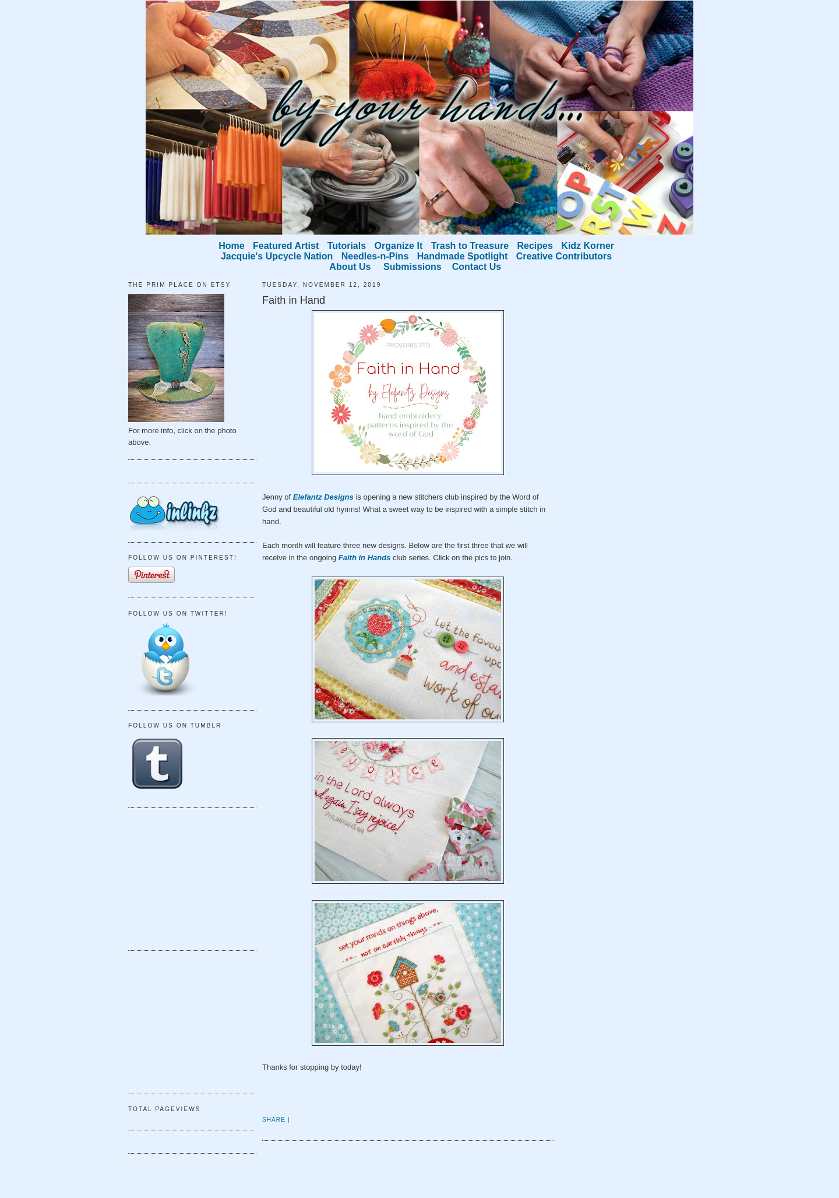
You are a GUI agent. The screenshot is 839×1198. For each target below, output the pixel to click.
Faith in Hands (365, 557)
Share (273, 1119)
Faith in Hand (293, 300)
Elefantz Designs (323, 497)
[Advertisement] (186, 877)
